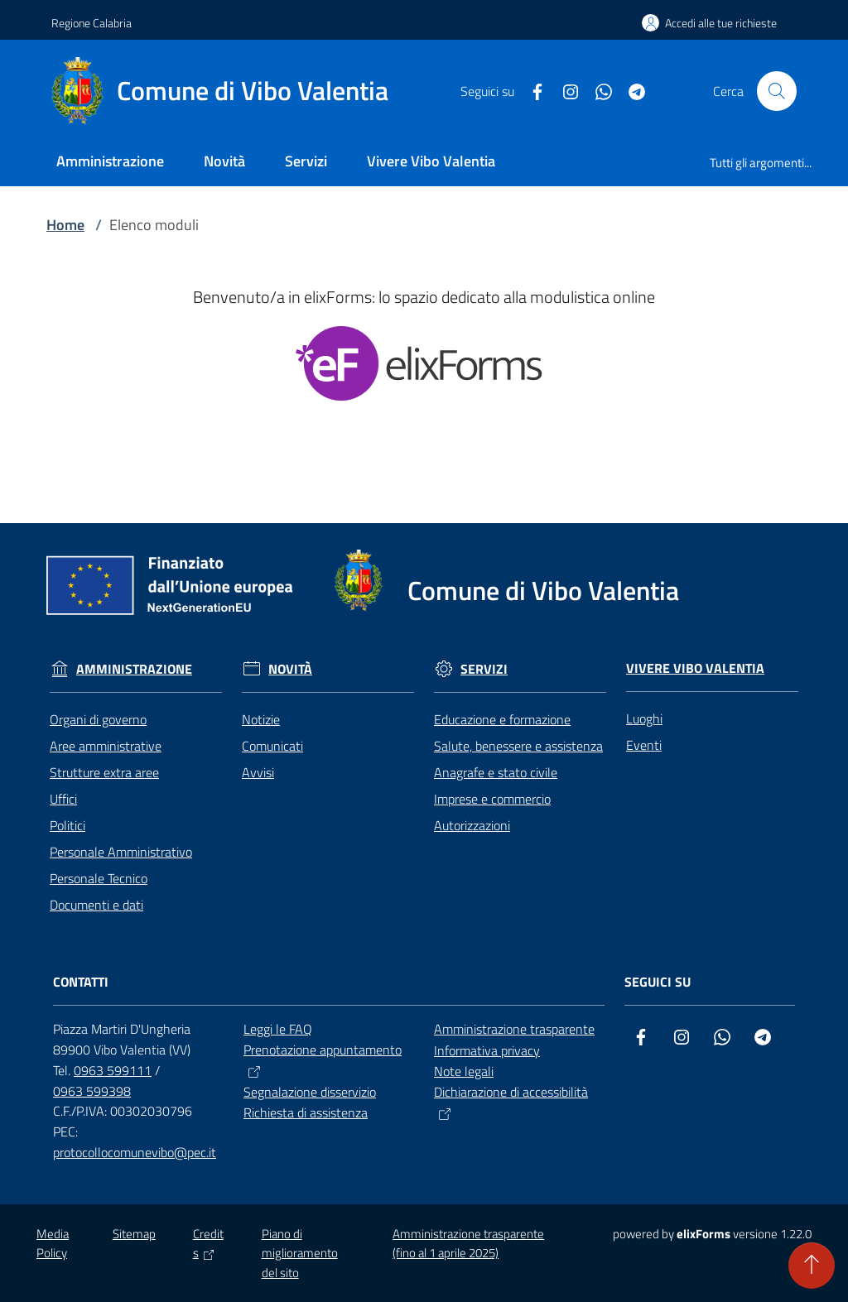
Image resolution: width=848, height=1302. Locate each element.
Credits (208, 1243)
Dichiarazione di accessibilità (511, 1103)
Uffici (63, 799)
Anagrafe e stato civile (495, 772)
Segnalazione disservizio (309, 1092)
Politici (67, 825)
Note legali (464, 1071)
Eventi (644, 745)
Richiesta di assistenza (305, 1112)
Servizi (484, 669)
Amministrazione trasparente (514, 1029)
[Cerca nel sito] (777, 91)
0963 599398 (92, 1091)
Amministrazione (134, 669)
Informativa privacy (487, 1050)
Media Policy (52, 1243)
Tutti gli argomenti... (761, 162)
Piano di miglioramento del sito (300, 1253)
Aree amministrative (105, 746)
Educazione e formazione (502, 719)
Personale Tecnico (98, 878)
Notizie (261, 719)
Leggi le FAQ (277, 1029)
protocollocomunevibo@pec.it (134, 1152)
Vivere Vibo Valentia (695, 668)
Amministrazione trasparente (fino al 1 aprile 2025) (468, 1243)
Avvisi (258, 772)
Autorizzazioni (472, 825)
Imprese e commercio (492, 799)
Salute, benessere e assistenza (518, 746)
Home (65, 225)
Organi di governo (98, 719)
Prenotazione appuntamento (322, 1061)
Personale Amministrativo (121, 852)
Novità (290, 669)
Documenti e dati (96, 905)
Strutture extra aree (104, 772)
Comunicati (272, 746)
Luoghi (644, 718)
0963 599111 (113, 1070)
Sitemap (134, 1233)
